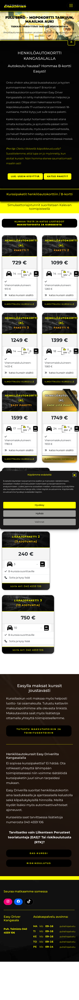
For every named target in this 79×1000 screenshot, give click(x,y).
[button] (74, 474)
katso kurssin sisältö (21, 295)
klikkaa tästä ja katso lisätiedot (39, 223)
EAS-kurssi (39, 853)
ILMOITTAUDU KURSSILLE (19, 303)
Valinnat (39, 521)
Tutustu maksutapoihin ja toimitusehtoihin (39, 731)
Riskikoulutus (39, 863)
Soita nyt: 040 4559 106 (25, 586)
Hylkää (39, 513)
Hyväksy (39, 505)
